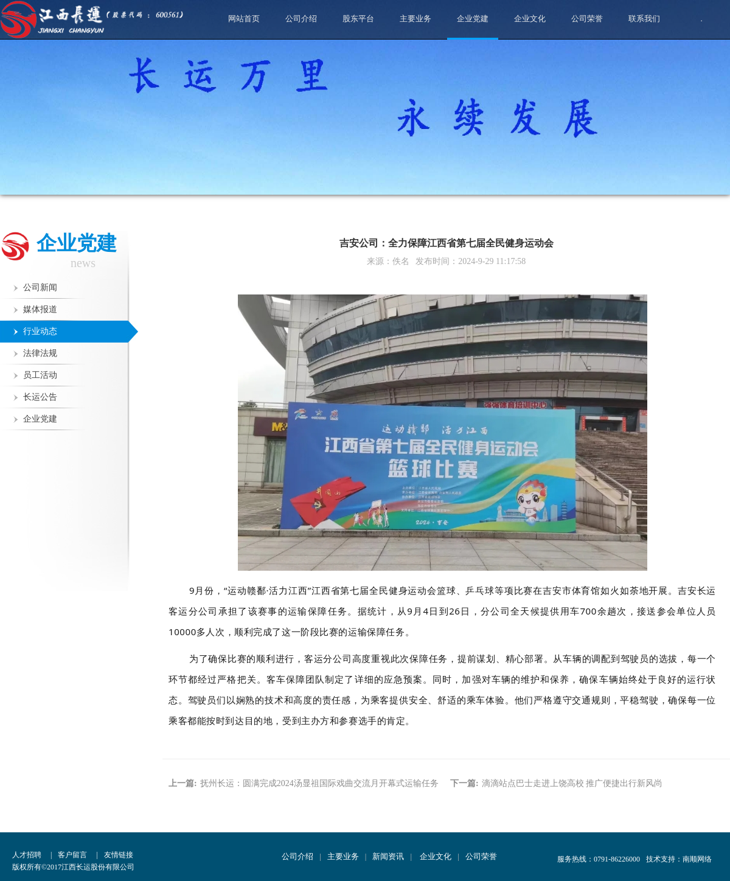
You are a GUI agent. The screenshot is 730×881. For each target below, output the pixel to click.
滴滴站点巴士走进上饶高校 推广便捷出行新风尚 (572, 783)
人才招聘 (26, 855)
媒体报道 (40, 309)
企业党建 (472, 26)
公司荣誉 (587, 18)
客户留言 (72, 855)
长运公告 (40, 397)
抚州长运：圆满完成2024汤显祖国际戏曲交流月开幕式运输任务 (319, 783)
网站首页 (244, 18)
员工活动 (40, 375)
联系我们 (644, 18)
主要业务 (415, 18)
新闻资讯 (388, 856)
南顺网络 (697, 859)
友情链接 (118, 855)
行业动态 (40, 331)
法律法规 (40, 353)
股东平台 (358, 18)
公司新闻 (40, 287)
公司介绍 (301, 18)
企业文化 (530, 18)
